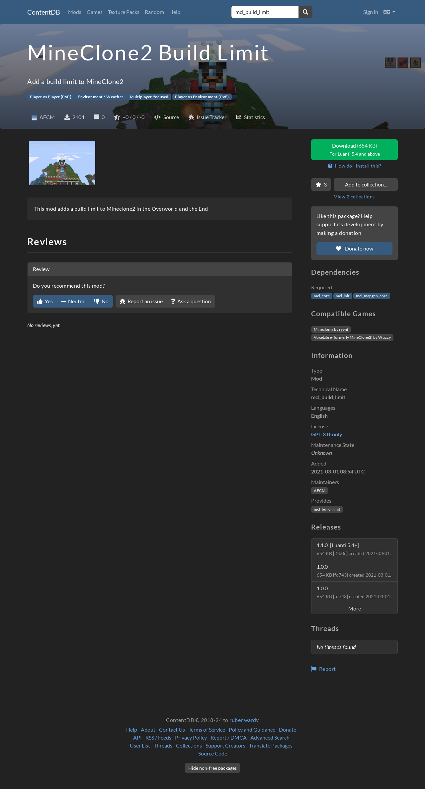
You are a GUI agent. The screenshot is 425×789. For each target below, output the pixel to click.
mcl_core (322, 295)
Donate (287, 729)
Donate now (354, 248)
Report (323, 669)
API (137, 737)
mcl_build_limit (327, 509)
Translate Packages (271, 745)
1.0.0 (354, 570)
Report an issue (141, 301)
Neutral (73, 301)
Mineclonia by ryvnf (331, 329)
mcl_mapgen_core (371, 295)
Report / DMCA (229, 737)
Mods (74, 12)
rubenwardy (244, 720)
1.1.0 (354, 549)
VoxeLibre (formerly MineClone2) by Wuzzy (352, 337)
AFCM (319, 490)
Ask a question (191, 301)
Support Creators (225, 745)
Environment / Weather (100, 96)
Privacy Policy (191, 737)
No (101, 301)
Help (174, 12)
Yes (45, 301)
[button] (389, 12)
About (148, 729)
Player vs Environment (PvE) (202, 96)
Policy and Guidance (252, 729)
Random (154, 12)
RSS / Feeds (158, 737)
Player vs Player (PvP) (51, 96)
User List (140, 745)
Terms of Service (207, 729)
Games (95, 12)
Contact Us (172, 729)
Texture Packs (123, 12)
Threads (163, 745)
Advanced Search (270, 737)
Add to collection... (366, 184)
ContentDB (43, 12)
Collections (189, 745)
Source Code (212, 753)
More (354, 608)
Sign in (370, 12)
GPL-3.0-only (326, 434)
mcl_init (343, 295)
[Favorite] (321, 184)
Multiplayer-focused (149, 96)
